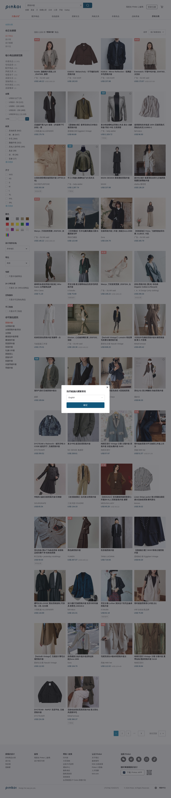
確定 (85, 405)
